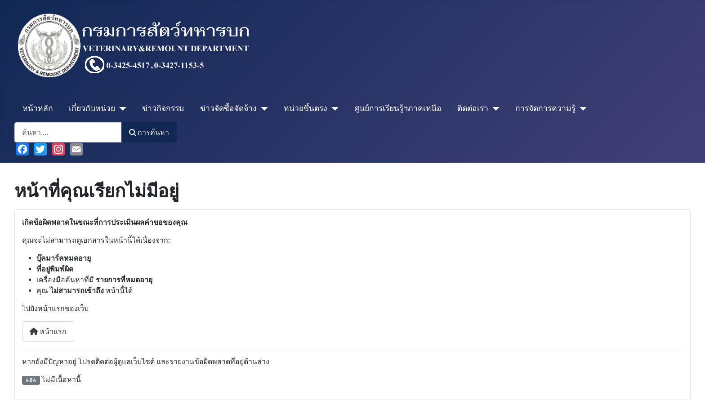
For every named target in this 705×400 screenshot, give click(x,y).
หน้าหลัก (37, 108)
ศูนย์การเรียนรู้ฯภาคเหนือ (398, 108)
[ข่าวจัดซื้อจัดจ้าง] (262, 109)
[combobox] (68, 132)
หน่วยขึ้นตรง (305, 108)
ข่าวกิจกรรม (163, 108)
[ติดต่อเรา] (494, 109)
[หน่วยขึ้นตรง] (333, 109)
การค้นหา (149, 132)
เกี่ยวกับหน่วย (92, 108)
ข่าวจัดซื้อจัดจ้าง (228, 108)
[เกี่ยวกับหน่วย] (120, 109)
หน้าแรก (48, 331)
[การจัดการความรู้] (581, 109)
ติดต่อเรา (472, 108)
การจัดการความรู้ (545, 108)
